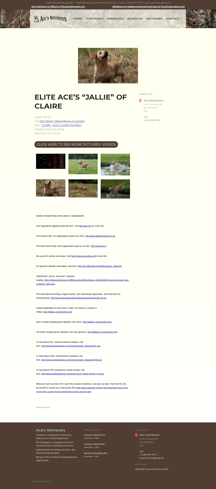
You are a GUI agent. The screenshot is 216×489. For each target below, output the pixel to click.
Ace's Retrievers (153, 100)
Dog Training (154, 18)
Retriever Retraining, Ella (95, 453)
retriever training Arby (94, 444)
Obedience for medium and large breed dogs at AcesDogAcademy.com (148, 6)
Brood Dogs (135, 18)
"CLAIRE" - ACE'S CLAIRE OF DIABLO (61, 125)
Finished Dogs (115, 18)
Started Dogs (94, 18)
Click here (139, 469)
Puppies (78, 18)
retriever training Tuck (94, 435)
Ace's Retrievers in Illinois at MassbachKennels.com (58, 6)
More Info (172, 18)
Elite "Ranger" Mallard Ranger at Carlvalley (62, 121)
